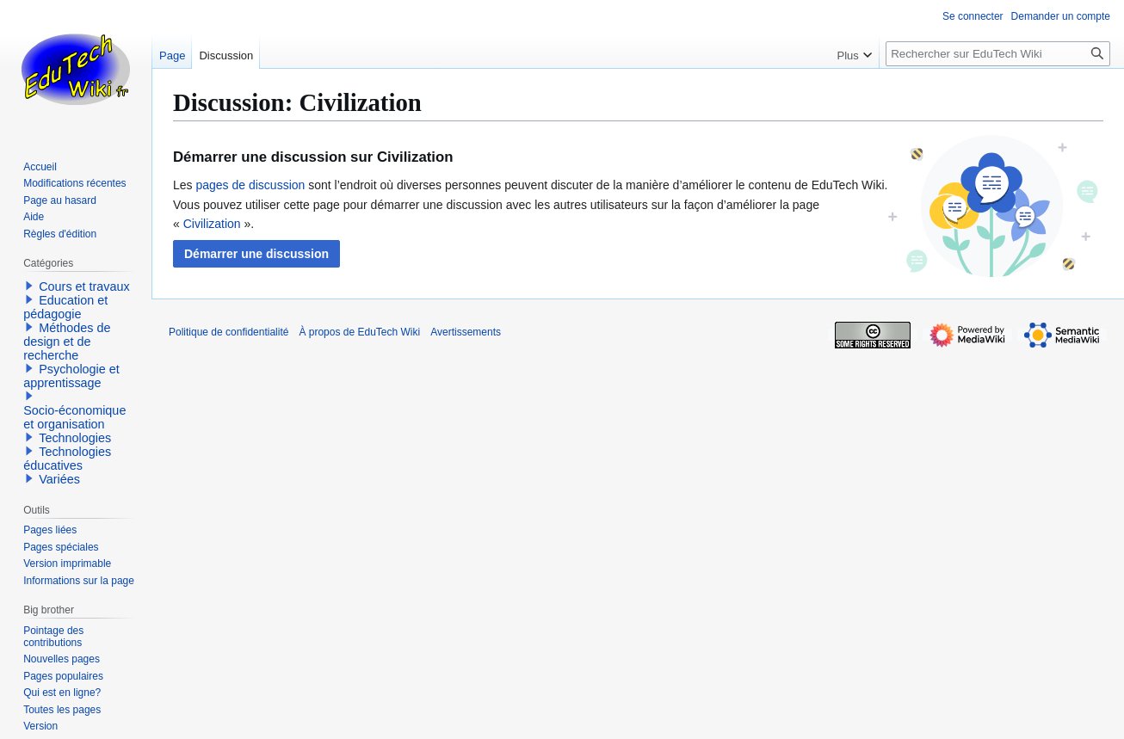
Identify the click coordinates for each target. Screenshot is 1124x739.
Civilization (212, 224)
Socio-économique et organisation (74, 417)
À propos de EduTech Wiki (359, 332)
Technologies (75, 438)
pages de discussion (250, 185)
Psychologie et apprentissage (71, 376)
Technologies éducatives (67, 458)
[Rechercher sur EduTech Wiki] (998, 53)
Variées (59, 479)
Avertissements (465, 332)
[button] (256, 254)
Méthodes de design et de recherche (66, 341)
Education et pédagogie (65, 307)
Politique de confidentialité (228, 332)
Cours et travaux (84, 286)
